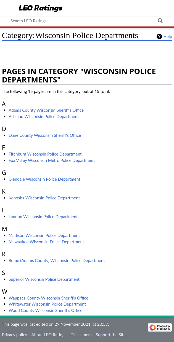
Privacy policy (14, 334)
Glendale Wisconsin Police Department (44, 179)
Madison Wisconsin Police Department (44, 235)
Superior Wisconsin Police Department (44, 279)
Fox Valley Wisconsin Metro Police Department (52, 160)
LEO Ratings (41, 8)
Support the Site (111, 334)
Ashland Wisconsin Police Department (44, 116)
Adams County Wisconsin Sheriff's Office (46, 110)
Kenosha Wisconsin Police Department (44, 197)
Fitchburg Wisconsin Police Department (45, 153)
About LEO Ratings (48, 334)
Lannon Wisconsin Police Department (43, 216)
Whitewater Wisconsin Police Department (47, 303)
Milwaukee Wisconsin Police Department (46, 241)
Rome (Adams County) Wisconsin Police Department (57, 260)
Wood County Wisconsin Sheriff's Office (45, 310)
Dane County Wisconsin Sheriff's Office (45, 135)
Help (168, 36)
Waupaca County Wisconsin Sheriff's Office (48, 297)
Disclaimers (80, 334)
